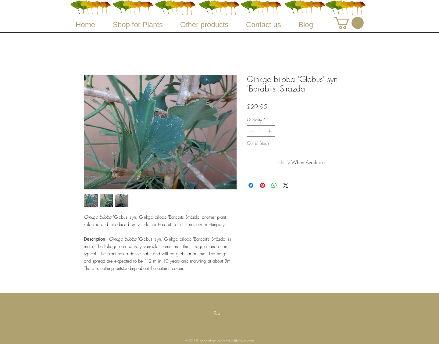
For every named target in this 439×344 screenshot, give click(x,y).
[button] (349, 23)
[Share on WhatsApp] (274, 185)
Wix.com (246, 340)
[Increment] (270, 131)
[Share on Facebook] (251, 185)
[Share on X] (285, 185)
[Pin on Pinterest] (262, 185)
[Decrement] (251, 131)
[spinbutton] (260, 131)
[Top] (217, 313)
